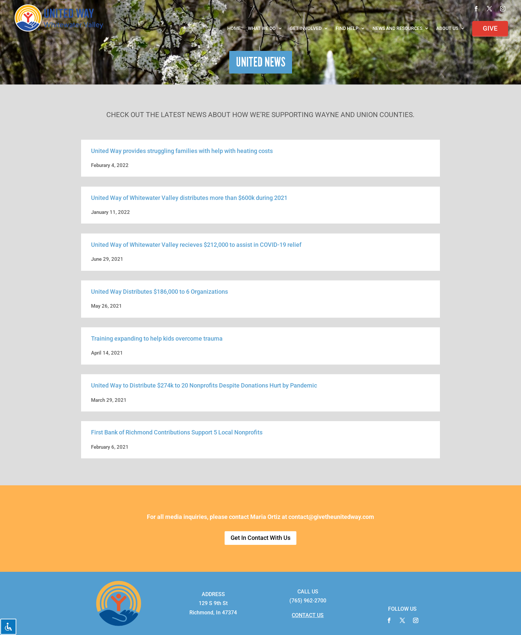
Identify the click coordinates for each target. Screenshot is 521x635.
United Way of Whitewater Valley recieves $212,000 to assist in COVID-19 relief (196, 244)
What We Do (262, 28)
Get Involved (306, 28)
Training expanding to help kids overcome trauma (157, 338)
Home (234, 28)
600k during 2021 (264, 197)
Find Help (347, 28)
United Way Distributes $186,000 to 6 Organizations (159, 291)
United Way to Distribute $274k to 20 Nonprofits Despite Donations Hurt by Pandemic (204, 385)
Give (490, 28)
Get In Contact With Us (260, 537)
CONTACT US (308, 615)
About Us (447, 28)
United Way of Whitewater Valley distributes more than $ (166, 197)
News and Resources (397, 28)
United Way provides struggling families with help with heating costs (182, 150)
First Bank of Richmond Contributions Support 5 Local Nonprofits (176, 432)
